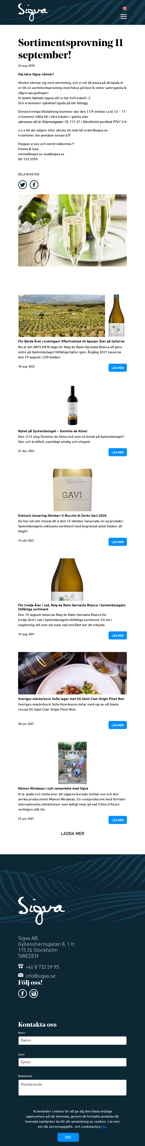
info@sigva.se (37, 976)
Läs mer (118, 368)
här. (104, 1127)
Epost (21, 1054)
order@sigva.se (96, 130)
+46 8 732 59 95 (38, 967)
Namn (21, 1033)
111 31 (75, 122)
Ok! (68, 1137)
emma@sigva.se (30, 154)
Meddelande (25, 1076)
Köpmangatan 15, (55, 122)
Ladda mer (72, 834)
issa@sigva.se (54, 154)
